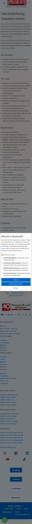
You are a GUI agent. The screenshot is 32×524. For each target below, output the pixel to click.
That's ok (16, 280)
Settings (15, 288)
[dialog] (16, 262)
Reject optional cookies (16, 284)
